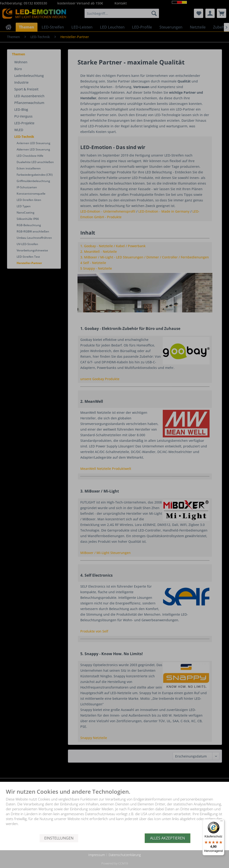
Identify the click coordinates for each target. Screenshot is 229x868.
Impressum (96, 855)
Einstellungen (59, 838)
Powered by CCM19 (114, 863)
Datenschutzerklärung (125, 855)
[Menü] (221, 822)
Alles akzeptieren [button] (167, 838)
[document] (114, 811)
